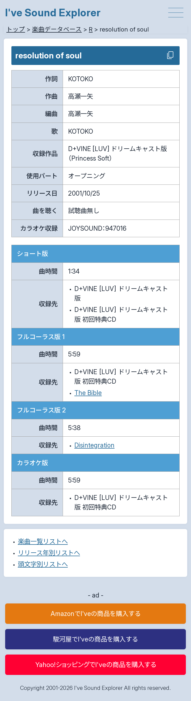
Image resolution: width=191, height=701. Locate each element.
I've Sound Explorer (53, 13)
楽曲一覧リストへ (43, 541)
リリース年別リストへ (49, 553)
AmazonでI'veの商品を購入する (95, 614)
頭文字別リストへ (43, 564)
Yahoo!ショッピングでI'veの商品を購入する (95, 665)
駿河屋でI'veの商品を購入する (95, 639)
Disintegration (94, 445)
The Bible (88, 393)
